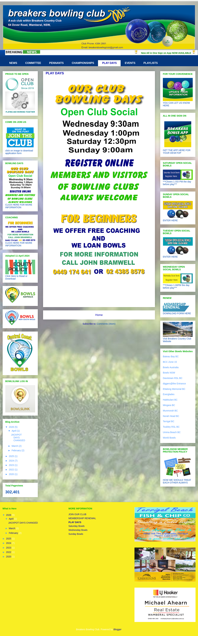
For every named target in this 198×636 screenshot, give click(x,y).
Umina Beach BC (172, 432)
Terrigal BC (168, 421)
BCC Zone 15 (170, 362)
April (14, 430)
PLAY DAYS (109, 63)
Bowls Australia (171, 367)
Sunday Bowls (75, 534)
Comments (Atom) (106, 323)
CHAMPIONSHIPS (83, 63)
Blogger (117, 629)
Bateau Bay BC (171, 356)
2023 (12, 465)
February (16, 450)
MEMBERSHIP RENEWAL (82, 518)
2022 (12, 469)
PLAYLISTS (151, 63)
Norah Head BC (171, 416)
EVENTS (130, 63)
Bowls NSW (169, 372)
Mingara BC (169, 405)
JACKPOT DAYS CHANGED (18, 437)
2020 (12, 474)
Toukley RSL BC (171, 426)
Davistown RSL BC (172, 378)
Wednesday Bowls (77, 530)
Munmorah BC (170, 410)
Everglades (168, 394)
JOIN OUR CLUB (77, 514)
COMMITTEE (33, 63)
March (15, 446)
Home (99, 315)
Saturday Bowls (76, 526)
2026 (12, 427)
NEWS (13, 63)
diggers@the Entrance (174, 383)
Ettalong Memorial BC (174, 389)
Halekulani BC (170, 399)
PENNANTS (56, 63)
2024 (12, 460)
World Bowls (169, 437)
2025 (12, 456)
